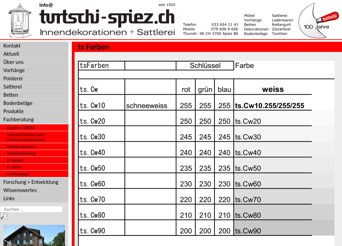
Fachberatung (18, 119)
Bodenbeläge (17, 103)
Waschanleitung (21, 153)
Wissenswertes (20, 190)
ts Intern (14, 166)
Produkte (13, 111)
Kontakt (12, 45)
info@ (46, 5)
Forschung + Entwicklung (30, 182)
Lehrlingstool (18, 173)
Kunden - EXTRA (21, 127)
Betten (10, 95)
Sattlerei (12, 86)
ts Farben (15, 160)
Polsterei (13, 78)
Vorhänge (14, 70)
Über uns (13, 62)
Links (8, 198)
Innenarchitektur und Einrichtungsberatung (26, 137)
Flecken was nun (21, 146)
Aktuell (11, 54)
